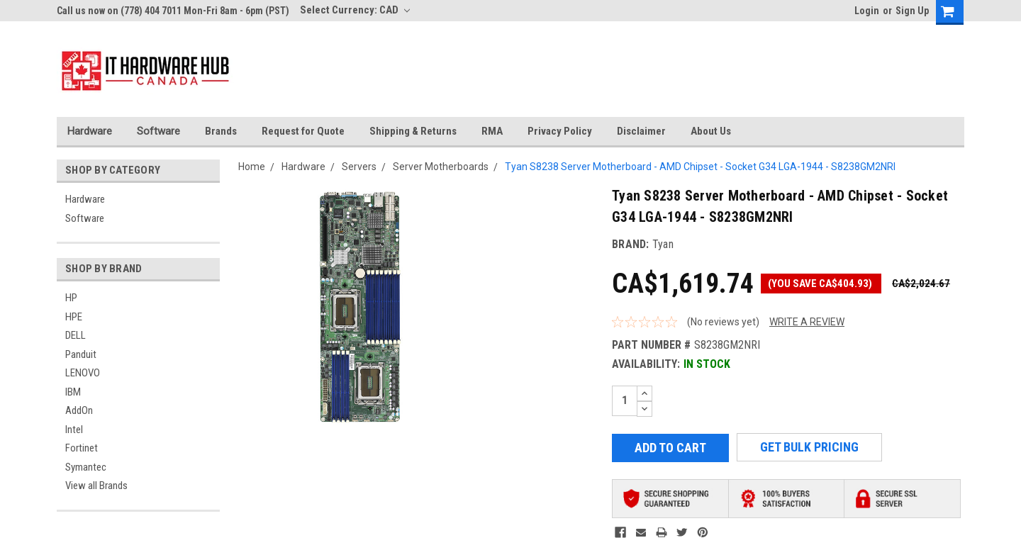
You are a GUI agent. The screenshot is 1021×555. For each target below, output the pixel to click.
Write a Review (806, 321)
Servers (359, 166)
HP (71, 297)
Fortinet (81, 448)
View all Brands (96, 485)
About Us (711, 131)
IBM (73, 392)
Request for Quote (303, 131)
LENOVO (82, 372)
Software (158, 131)
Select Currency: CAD (355, 10)
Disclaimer (641, 131)
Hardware (89, 131)
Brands (221, 131)
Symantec (85, 467)
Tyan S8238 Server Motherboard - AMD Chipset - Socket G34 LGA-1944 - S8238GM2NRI (700, 166)
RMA (492, 131)
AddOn (79, 410)
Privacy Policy (560, 131)
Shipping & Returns (413, 131)
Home (251, 166)
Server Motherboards (441, 166)
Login (866, 10)
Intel (74, 429)
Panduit (80, 354)
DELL (75, 335)
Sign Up (912, 10)
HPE (73, 316)
